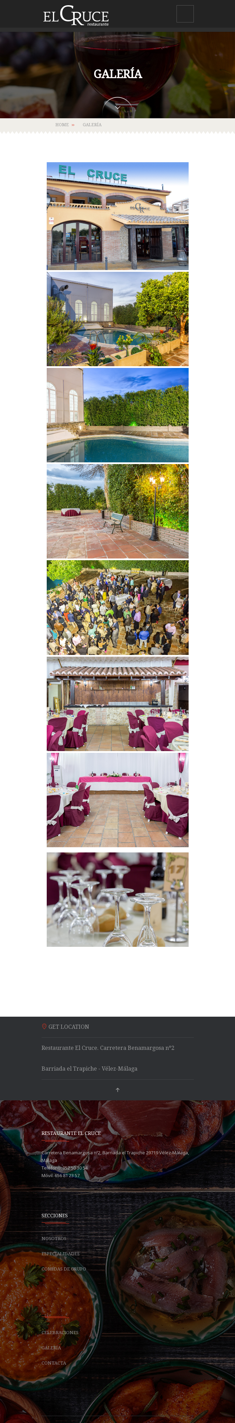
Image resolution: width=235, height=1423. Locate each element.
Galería (51, 1347)
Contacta (54, 1363)
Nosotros (54, 1238)
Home (62, 124)
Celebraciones (60, 1332)
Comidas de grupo (64, 1269)
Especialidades (61, 1253)
